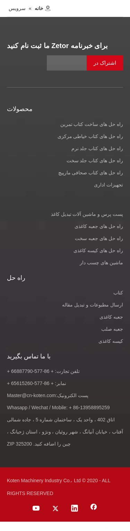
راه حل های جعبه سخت (99, 238)
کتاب (118, 292)
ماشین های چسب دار (101, 262)
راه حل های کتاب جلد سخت (95, 160)
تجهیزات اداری (108, 184)
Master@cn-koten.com (31, 395)
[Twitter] (55, 508)
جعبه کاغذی (111, 317)
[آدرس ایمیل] (85, 63)
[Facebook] (93, 508)
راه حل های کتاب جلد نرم (97, 148)
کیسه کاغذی (110, 341)
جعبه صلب (112, 329)
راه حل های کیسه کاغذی (98, 250)
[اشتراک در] (105, 63)
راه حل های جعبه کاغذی (99, 226)
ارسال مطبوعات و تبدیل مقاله (92, 305)
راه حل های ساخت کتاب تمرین (91, 124)
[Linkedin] (74, 508)
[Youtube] (36, 508)
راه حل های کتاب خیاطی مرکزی (90, 136)
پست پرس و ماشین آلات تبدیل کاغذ (87, 214)
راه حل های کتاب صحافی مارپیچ (90, 172)
